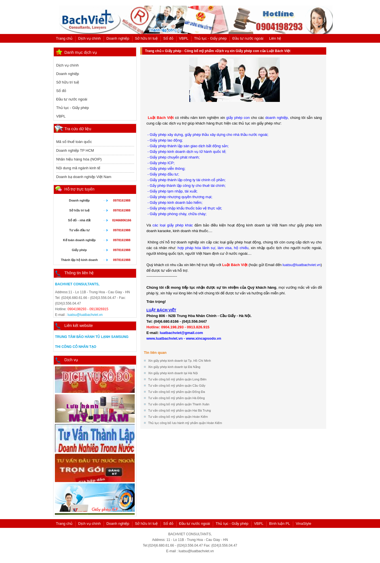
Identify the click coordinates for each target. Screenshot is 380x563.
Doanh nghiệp (117, 38)
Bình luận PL (279, 523)
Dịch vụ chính (89, 38)
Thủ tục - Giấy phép (210, 38)
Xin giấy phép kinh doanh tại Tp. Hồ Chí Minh (179, 360)
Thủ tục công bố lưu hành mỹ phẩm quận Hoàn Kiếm (185, 423)
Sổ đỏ (168, 38)
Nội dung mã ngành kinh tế (78, 168)
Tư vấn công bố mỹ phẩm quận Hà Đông (176, 398)
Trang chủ (64, 38)
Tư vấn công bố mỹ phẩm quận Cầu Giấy (176, 385)
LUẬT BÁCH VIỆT (161, 310)
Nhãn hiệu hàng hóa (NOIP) (79, 159)
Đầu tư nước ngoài (247, 38)
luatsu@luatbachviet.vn (85, 315)
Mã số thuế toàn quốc (74, 142)
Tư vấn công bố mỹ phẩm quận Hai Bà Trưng (179, 410)
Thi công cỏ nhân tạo (75, 347)
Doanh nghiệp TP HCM (75, 150)
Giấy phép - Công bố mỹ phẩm (189, 51)
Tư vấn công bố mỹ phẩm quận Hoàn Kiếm (178, 416)
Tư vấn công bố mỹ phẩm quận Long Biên (177, 379)
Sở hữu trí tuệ (146, 38)
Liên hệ (275, 38)
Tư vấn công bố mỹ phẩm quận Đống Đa (176, 391)
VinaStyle (303, 523)
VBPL (183, 38)
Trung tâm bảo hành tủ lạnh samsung (92, 337)
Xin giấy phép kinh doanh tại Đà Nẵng (174, 367)
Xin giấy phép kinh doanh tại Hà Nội (173, 373)
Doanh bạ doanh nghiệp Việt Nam (83, 177)
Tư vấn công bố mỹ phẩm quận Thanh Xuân (178, 404)
